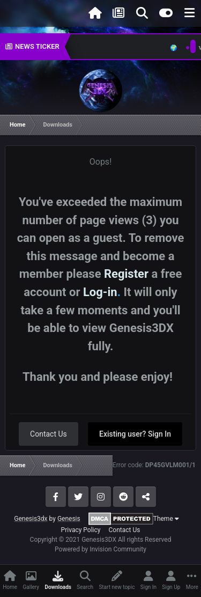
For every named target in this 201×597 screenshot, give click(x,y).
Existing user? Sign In (135, 434)
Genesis (68, 518)
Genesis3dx (30, 518)
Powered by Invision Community (100, 549)
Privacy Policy (81, 530)
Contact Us (48, 434)
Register (126, 274)
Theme (166, 518)
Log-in (100, 292)
